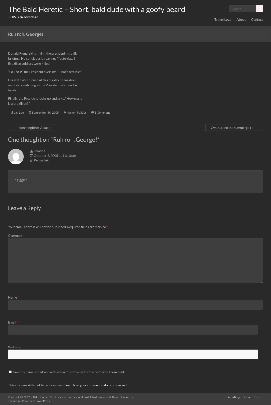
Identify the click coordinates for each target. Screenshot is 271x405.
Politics (82, 112)
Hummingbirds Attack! (32, 127)
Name (13, 297)
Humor (71, 112)
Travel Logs (222, 19)
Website (14, 347)
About (241, 19)
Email (13, 322)
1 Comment (102, 112)
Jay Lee (19, 112)
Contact (257, 19)
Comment (16, 235)
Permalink (41, 160)
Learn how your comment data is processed (95, 385)
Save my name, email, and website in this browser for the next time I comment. (69, 372)
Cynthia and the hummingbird (234, 127)
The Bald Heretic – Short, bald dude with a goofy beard (99, 9)
